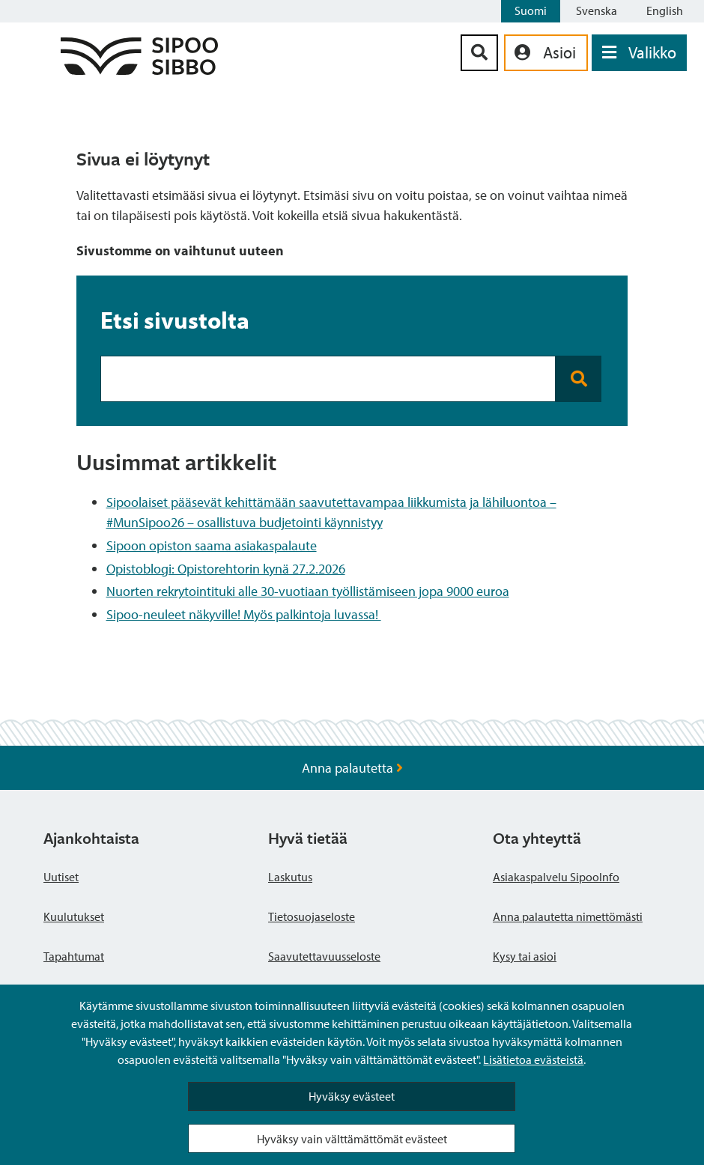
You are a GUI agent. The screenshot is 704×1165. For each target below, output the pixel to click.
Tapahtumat (73, 956)
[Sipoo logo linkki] (139, 70)
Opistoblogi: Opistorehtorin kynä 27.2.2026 (225, 568)
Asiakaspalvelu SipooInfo (556, 876)
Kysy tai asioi (524, 956)
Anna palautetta (352, 768)
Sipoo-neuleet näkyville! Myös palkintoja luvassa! (243, 614)
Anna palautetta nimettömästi (568, 916)
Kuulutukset (73, 916)
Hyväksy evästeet (352, 1096)
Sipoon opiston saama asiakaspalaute (211, 545)
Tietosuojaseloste (311, 916)
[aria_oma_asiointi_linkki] (546, 52)
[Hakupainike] (479, 52)
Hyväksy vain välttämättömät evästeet (352, 1138)
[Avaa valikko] (639, 52)
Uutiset (61, 876)
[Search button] (578, 379)
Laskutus (290, 876)
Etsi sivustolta (174, 320)
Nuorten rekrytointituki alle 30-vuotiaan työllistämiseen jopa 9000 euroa (307, 591)
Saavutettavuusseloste (324, 956)
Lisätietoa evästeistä (533, 1059)
